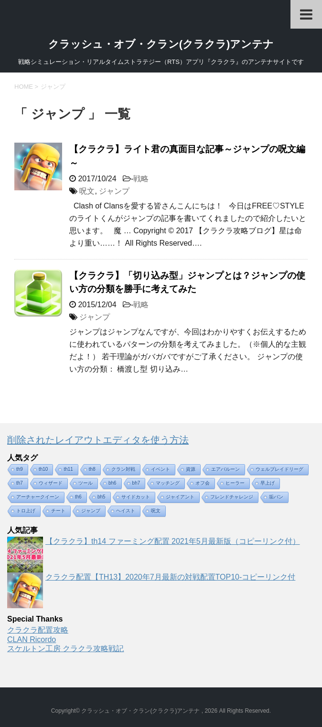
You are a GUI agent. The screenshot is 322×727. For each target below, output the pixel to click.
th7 (19, 483)
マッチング (168, 483)
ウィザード (51, 483)
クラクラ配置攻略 (37, 630)
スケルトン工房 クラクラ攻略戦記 (65, 648)
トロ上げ (25, 510)
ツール (85, 483)
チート (58, 510)
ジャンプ (114, 191)
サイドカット (135, 496)
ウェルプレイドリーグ (279, 469)
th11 (68, 469)
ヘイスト (125, 510)
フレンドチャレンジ (231, 496)
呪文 (87, 191)
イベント (160, 469)
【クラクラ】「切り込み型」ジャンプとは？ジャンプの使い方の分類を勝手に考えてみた (187, 282)
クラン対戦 (123, 469)
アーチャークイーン (37, 496)
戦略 (141, 179)
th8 (92, 469)
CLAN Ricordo (31, 639)
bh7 (136, 483)
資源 (190, 469)
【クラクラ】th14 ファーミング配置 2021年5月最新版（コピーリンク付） (172, 541)
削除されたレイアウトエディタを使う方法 (98, 440)
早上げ (267, 483)
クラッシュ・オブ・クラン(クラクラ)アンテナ (161, 44)
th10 (43, 469)
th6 (78, 496)
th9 (19, 469)
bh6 (112, 483)
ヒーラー (235, 483)
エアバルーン (225, 469)
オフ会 (202, 483)
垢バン (276, 496)
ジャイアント (180, 496)
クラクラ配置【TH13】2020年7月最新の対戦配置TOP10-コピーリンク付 (170, 577)
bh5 (101, 496)
